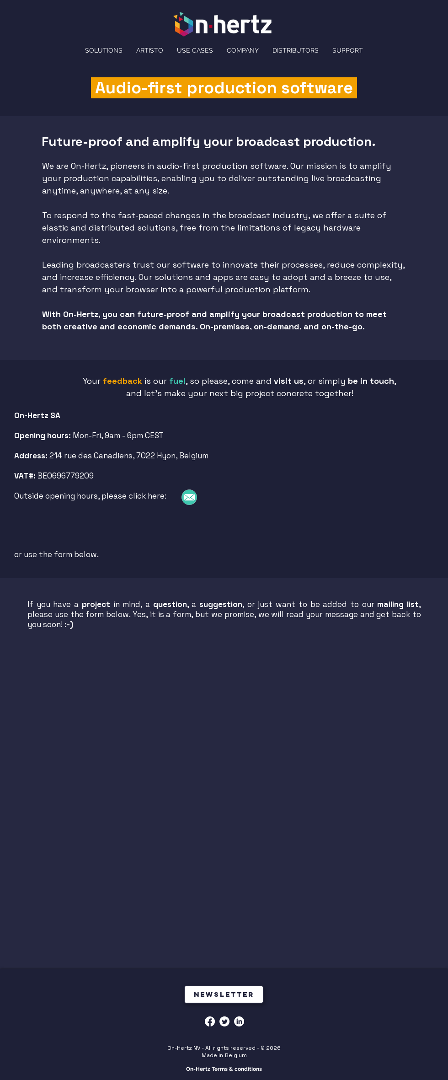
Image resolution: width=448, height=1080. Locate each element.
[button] (243, 50)
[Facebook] (210, 1021)
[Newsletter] (224, 994)
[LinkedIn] (239, 1021)
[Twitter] (224, 1021)
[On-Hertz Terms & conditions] (224, 1069)
